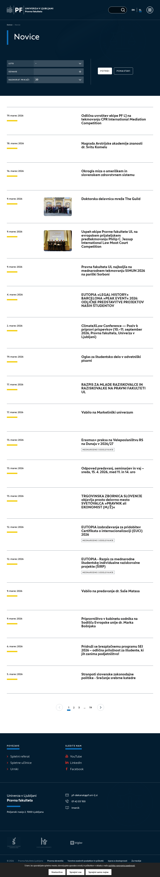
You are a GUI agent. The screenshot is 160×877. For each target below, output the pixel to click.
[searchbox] (36, 71)
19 (90, 708)
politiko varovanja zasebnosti (121, 866)
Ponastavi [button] (123, 71)
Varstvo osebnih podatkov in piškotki (86, 861)
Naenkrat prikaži (19, 80)
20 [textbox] (36, 80)
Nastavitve (57, 872)
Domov (10, 25)
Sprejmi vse (75, 872)
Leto (11, 64)
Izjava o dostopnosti (117, 861)
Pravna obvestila (55, 861)
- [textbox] (35, 63)
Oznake (13, 72)
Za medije (136, 861)
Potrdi (105, 71)
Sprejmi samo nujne (98, 872)
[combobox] (59, 63)
